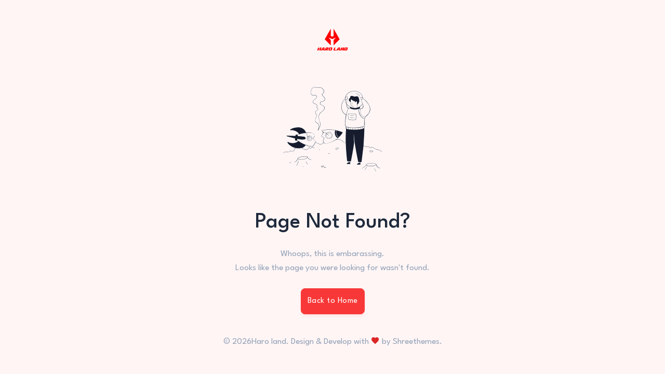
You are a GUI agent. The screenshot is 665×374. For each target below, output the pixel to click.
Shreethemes (416, 342)
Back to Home (333, 301)
